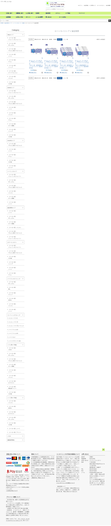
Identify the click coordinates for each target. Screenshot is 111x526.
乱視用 (37, 13)
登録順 (54, 39)
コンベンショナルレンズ (13, 315)
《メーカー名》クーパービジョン (13, 71)
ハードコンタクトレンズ (13, 278)
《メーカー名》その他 (12, 82)
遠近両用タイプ (8, 23)
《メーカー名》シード (12, 55)
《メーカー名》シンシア (12, 66)
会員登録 (86, 5)
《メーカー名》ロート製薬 (18, 23)
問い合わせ (48, 17)
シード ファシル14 (13, 333)
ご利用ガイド (93, 5)
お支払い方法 (19, 17)
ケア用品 (67, 13)
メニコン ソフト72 (13, 322)
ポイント (28, 17)
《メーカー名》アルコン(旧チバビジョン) (15, 49)
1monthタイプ (11, 140)
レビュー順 (65, 39)
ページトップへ (103, 449)
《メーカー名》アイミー (12, 293)
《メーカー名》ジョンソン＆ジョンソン (14, 38)
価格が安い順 (38, 39)
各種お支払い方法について (13, 454)
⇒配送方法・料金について (38, 477)
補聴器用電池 (10, 440)
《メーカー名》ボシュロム (12, 44)
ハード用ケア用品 (12, 397)
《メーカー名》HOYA (12, 299)
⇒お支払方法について (12, 490)
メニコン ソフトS (12, 318)
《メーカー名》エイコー (12, 166)
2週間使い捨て (20, 13)
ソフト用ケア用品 (12, 344)
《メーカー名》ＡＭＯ (12, 348)
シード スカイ (12, 337)
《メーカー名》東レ (12, 288)
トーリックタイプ (12, 171)
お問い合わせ (85, 454)
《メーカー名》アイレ (12, 60)
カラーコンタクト (12, 242)
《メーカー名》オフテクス (12, 381)
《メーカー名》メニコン (12, 77)
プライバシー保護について (13, 497)
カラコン (58, 13)
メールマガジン (101, 5)
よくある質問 (39, 17)
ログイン (81, 5)
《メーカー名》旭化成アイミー (12, 387)
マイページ (82, 13)
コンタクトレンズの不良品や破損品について (68, 454)
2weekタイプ (10, 87)
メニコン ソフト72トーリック (16, 325)
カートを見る (62, 17)
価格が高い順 (45, 39)
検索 (109, 21)
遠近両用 (48, 13)
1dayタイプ (10, 34)
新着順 (50, 39)
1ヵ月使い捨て (29, 13)
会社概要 (108, 5)
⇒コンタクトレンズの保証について (65, 483)
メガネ (9, 436)
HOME (1, 23)
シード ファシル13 (13, 329)
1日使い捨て (9, 13)
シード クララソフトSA (14, 341)
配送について (34, 454)
